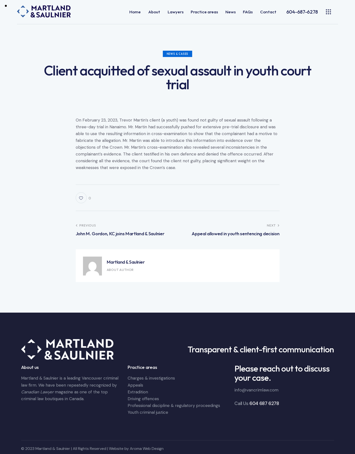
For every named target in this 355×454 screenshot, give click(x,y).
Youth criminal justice (148, 412)
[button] (83, 197)
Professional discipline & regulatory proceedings (174, 405)
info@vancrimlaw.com (256, 390)
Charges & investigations (151, 378)
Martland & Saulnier (126, 262)
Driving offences (143, 398)
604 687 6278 (264, 403)
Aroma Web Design (147, 448)
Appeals (135, 385)
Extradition (138, 392)
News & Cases (178, 54)
